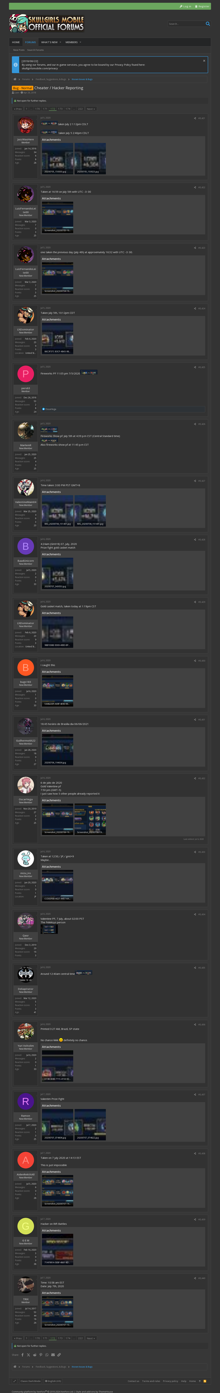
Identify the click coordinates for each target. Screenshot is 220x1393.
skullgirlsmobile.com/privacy (40, 68)
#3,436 (201, 1024)
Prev (19, 109)
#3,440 (201, 1278)
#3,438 (201, 1153)
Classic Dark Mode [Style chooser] (31, 1381)
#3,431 (201, 719)
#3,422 (201, 187)
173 (60, 108)
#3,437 (201, 1094)
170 (37, 108)
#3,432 (201, 778)
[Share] (195, 118)
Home (192, 1381)
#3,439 (201, 1219)
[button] (60, 42)
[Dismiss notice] (203, 61)
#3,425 (201, 367)
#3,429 (201, 602)
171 (45, 108)
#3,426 (201, 424)
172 (52, 108)
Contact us (133, 1381)
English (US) (53, 1381)
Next (90, 109)
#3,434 (201, 914)
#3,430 (201, 660)
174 (68, 108)
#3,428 (201, 539)
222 (80, 108)
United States (31, 353)
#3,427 (201, 480)
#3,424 (201, 308)
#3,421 (201, 118)
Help (183, 1381)
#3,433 (201, 852)
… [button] (31, 108)
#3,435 (201, 967)
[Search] (189, 24)
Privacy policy (170, 1381)
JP (35, 896)
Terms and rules (151, 1381)
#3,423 (201, 247)
